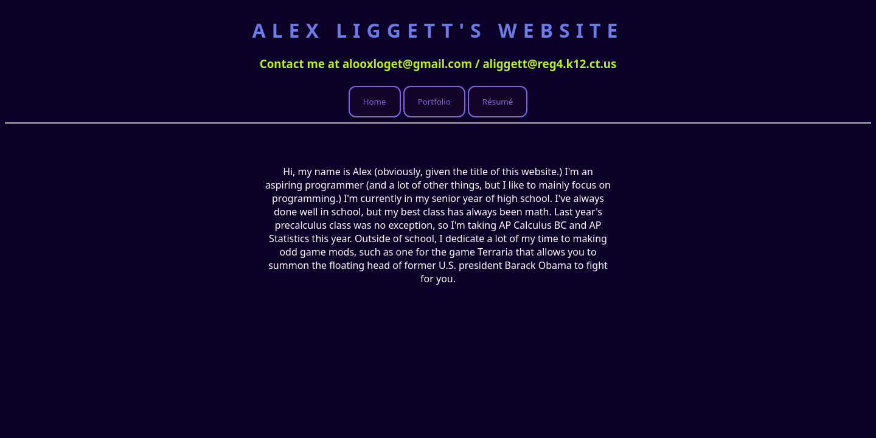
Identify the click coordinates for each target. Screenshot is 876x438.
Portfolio (434, 101)
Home (374, 101)
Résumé (497, 101)
